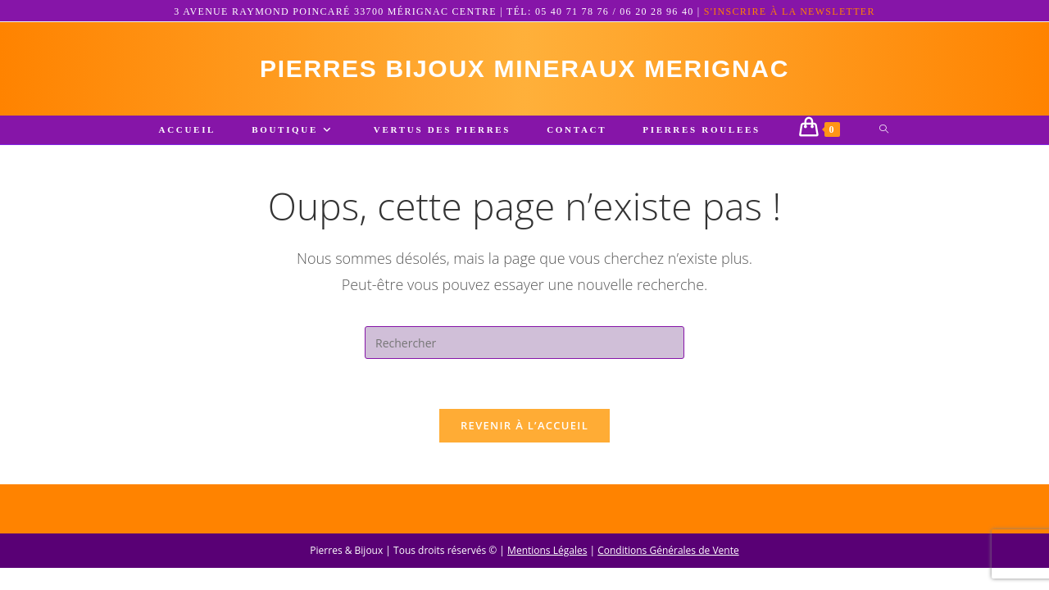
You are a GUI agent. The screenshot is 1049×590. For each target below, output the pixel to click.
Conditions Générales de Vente (667, 572)
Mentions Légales (547, 572)
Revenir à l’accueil (524, 425)
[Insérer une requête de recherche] (524, 342)
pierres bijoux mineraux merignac (524, 68)
